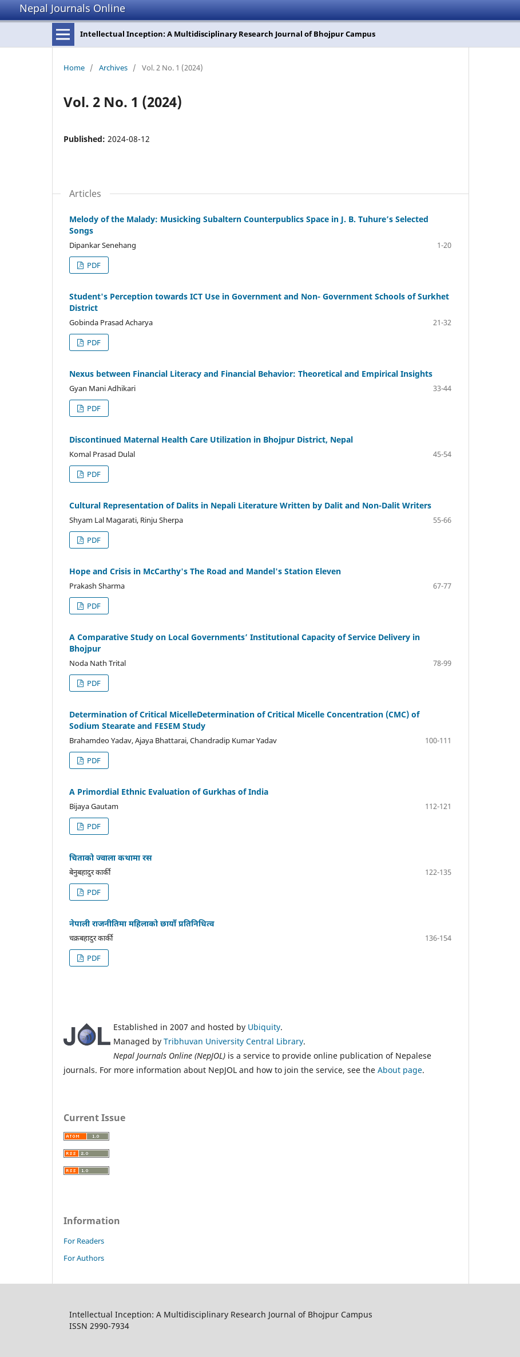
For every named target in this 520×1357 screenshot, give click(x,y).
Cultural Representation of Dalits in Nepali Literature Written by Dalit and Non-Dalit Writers (250, 505)
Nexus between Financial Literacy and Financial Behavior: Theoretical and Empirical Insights (250, 373)
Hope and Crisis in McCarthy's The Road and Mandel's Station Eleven (205, 571)
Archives (113, 67)
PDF (93, 265)
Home (74, 67)
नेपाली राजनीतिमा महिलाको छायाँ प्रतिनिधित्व (141, 923)
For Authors (83, 1258)
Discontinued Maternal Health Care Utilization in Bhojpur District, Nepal (211, 439)
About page (400, 1069)
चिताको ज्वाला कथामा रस (110, 857)
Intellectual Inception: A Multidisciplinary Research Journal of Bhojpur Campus (227, 34)
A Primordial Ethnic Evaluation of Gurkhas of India (168, 791)
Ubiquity (264, 1026)
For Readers (83, 1241)
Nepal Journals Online (72, 8)
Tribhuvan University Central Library (233, 1041)
